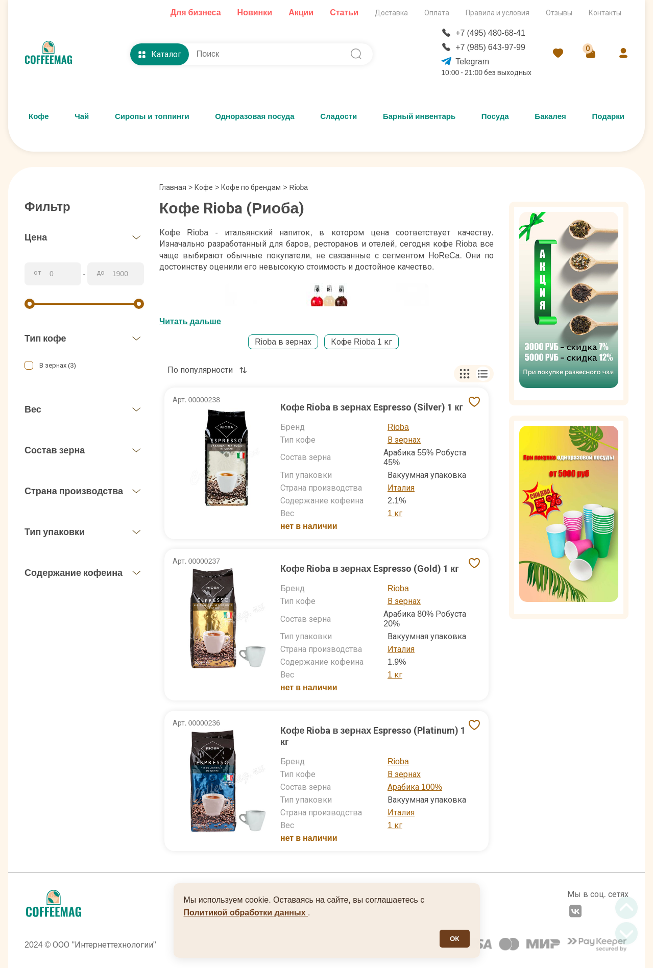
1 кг (395, 513)
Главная (175, 187)
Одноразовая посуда (254, 116)
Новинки (255, 12)
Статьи (344, 12)
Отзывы (559, 13)
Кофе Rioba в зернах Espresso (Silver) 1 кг (371, 407)
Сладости (338, 116)
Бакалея (550, 116)
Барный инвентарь (419, 116)
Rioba (398, 427)
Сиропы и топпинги (152, 116)
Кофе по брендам (251, 187)
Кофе (39, 116)
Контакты (605, 13)
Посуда (495, 116)
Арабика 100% (415, 787)
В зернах (404, 440)
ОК (454, 938)
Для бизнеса (196, 12)
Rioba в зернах (283, 342)
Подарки (608, 116)
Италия (401, 488)
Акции (300, 12)
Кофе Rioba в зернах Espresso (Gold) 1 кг (369, 568)
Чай (82, 116)
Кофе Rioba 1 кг (361, 342)
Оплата (436, 13)
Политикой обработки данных (246, 912)
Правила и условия (497, 13)
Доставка (391, 13)
